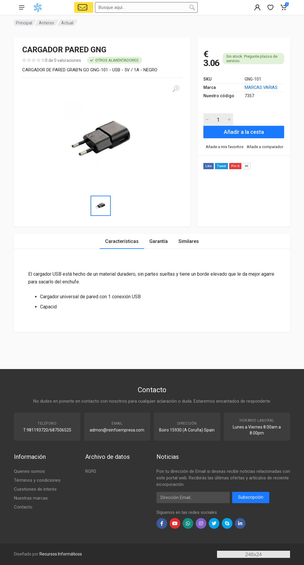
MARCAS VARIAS (261, 87)
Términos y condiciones (37, 480)
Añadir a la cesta (244, 132)
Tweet (221, 166)
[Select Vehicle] (83, 7)
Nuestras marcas (31, 498)
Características (122, 241)
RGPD (90, 471)
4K (246, 166)
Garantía (158, 241)
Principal (24, 23)
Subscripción (250, 497)
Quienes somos (29, 471)
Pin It (235, 166)
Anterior (46, 23)
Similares (188, 241)
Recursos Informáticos (60, 554)
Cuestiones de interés (35, 489)
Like (208, 166)
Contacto (23, 507)
